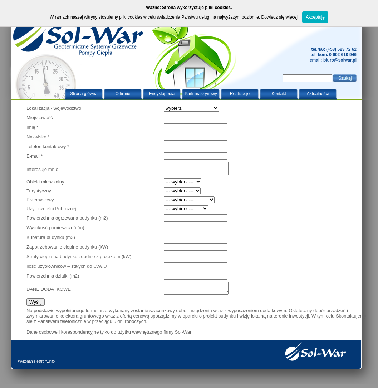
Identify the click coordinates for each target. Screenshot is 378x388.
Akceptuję (315, 17)
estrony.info (45, 366)
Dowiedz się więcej (279, 17)
